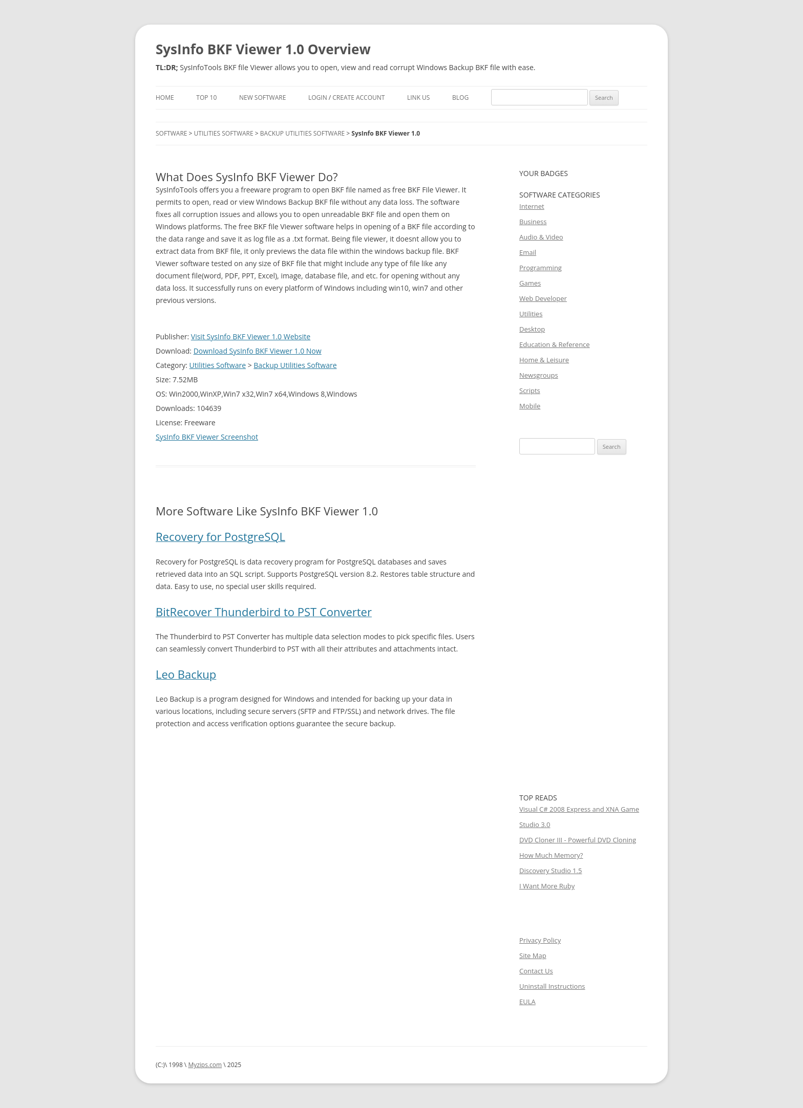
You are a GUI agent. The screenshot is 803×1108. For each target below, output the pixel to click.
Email (527, 252)
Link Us (418, 97)
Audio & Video (541, 237)
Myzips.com (205, 1064)
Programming (540, 267)
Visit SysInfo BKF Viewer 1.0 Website (250, 336)
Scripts (529, 390)
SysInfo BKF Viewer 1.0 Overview (263, 49)
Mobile (529, 405)
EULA (527, 1001)
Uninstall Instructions (552, 986)
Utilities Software (223, 133)
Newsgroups (538, 375)
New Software (262, 97)
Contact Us (536, 970)
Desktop (532, 329)
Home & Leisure (544, 359)
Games (530, 283)
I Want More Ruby (547, 885)
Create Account (358, 97)
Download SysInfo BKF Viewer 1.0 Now (258, 351)
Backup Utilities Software (302, 133)
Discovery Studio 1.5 (550, 870)
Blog (460, 97)
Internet (531, 206)
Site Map (532, 955)
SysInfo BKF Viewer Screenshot (207, 437)
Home (165, 97)
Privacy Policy (540, 940)
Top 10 (206, 97)
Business (533, 221)
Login (317, 97)
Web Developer (543, 298)
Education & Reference (554, 344)
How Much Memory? (551, 855)
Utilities (530, 313)
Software (171, 133)
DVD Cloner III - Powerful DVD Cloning (577, 839)
